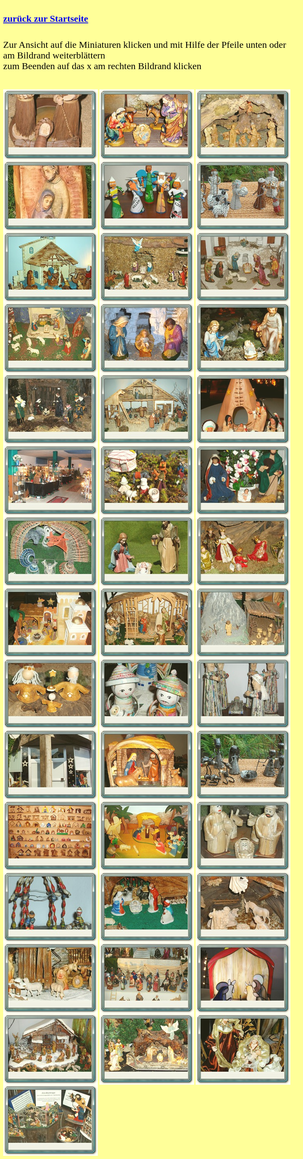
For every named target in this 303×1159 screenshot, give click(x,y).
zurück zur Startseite (45, 18)
